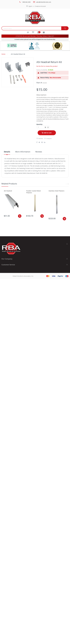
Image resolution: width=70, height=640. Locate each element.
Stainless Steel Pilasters (56, 191)
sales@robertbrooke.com (43, 2)
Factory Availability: (42, 70)
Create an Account (40, 6)
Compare (48, 138)
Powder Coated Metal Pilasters (33, 192)
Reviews (38, 152)
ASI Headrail (8, 191)
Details (7, 152)
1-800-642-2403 (26, 2)
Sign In (30, 6)
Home (3, 54)
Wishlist (39, 138)
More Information (22, 152)
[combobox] (31, 28)
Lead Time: (43, 73)
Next (68, 184)
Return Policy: (44, 77)
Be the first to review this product (47, 66)
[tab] (7, 152)
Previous (66, 184)
